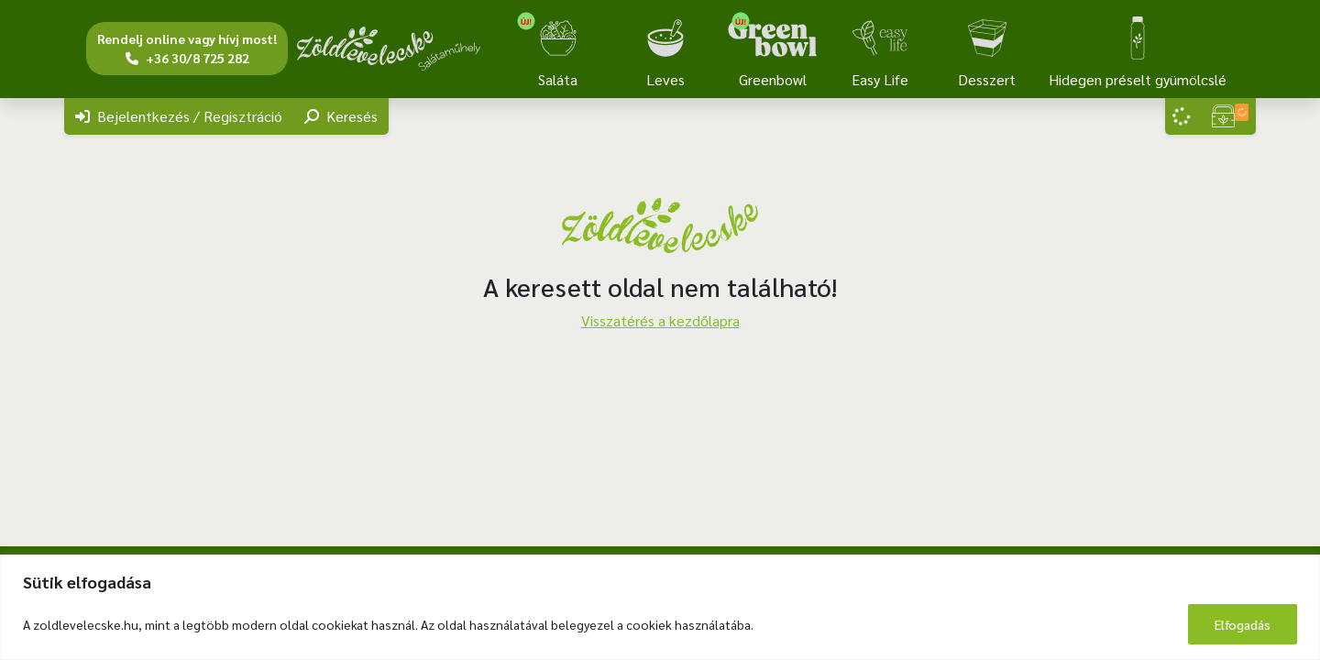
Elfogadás (1242, 624)
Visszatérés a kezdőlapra (660, 320)
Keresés (341, 116)
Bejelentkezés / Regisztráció (178, 116)
